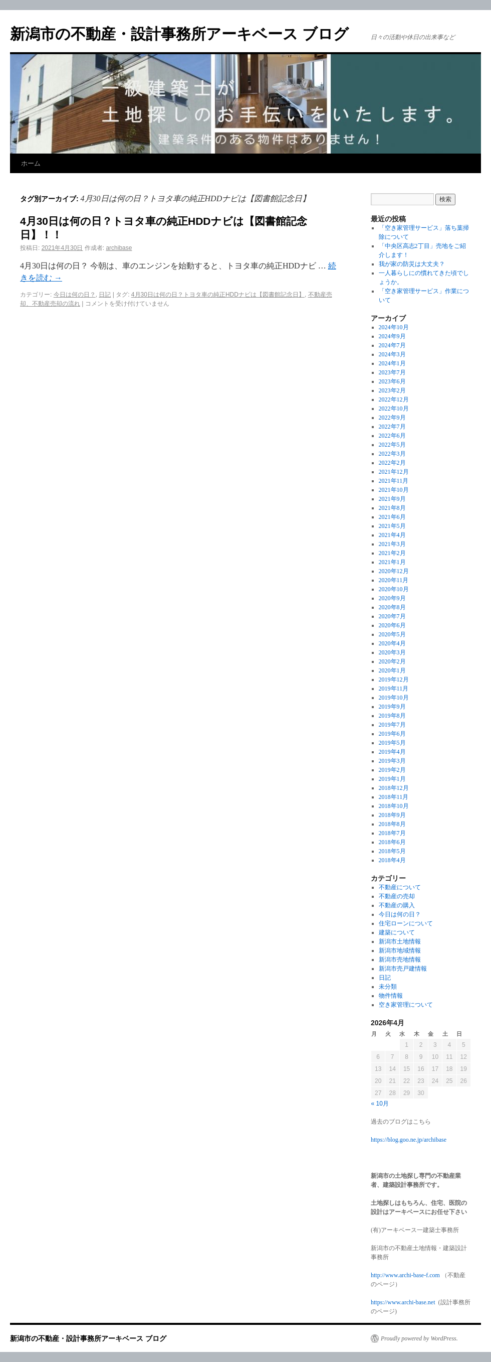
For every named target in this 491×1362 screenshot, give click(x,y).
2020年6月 (392, 625)
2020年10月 (394, 589)
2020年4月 (392, 643)
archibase (119, 247)
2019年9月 (392, 706)
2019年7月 (392, 724)
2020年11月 (394, 580)
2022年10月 (394, 408)
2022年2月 (392, 462)
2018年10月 (394, 805)
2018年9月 (392, 815)
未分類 (388, 986)
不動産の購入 (397, 905)
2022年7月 (392, 426)
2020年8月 (392, 607)
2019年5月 (392, 742)
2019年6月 (392, 733)
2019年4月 (392, 751)
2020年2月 (392, 661)
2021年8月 (392, 507)
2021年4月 (392, 534)
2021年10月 (394, 489)
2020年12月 (394, 571)
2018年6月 (392, 842)
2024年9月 (392, 336)
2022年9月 (392, 417)
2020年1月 (392, 670)
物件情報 (391, 995)
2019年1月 (392, 778)
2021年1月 (392, 562)
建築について (397, 932)
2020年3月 (392, 652)
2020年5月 (392, 634)
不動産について (400, 887)
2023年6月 (392, 381)
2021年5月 (392, 525)
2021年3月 (392, 544)
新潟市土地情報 (400, 941)
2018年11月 (394, 796)
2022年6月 (392, 435)
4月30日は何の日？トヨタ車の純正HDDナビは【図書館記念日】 (218, 294)
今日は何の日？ (75, 294)
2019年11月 (394, 688)
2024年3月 (392, 354)
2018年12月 (394, 787)
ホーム (31, 163)
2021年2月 (392, 553)
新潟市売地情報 (400, 959)
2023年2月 (392, 390)
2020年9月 (392, 598)
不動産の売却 (397, 896)
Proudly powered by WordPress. (419, 1338)
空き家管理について (406, 1004)
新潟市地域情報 (400, 950)
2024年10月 (394, 327)
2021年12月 (394, 471)
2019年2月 (392, 769)
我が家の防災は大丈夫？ (412, 263)
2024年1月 (392, 363)
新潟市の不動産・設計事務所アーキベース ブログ (179, 34)
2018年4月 (392, 860)
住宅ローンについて (406, 923)
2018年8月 (392, 824)
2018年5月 (392, 851)
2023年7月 (392, 372)
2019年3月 (392, 760)
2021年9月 (392, 498)
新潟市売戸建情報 (403, 968)
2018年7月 (392, 833)
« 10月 (380, 1103)
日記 (105, 294)
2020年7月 (392, 616)
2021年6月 (392, 516)
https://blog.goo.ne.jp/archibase (408, 1139)
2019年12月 (394, 679)
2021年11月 (394, 480)
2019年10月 (394, 697)
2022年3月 (392, 453)
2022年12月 (394, 399)
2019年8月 (392, 715)
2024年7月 (392, 345)
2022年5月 (392, 444)
